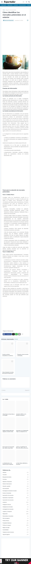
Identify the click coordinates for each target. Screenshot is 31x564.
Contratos (15, 479)
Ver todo (16, 339)
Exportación (3, 5)
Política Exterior (15, 520)
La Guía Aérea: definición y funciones (21, 464)
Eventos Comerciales (15, 493)
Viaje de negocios (15, 534)
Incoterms (16, 5)
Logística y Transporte (15, 511)
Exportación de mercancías (15, 495)
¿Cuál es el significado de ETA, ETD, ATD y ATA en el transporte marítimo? (22, 447)
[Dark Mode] (24, 2)
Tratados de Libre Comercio (15, 532)
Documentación (22, 5)
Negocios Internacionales (11, 10)
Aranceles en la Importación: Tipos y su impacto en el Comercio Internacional (22, 431)
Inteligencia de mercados (15, 507)
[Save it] (27, 20)
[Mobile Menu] (2, 2)
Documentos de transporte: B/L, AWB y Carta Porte (8, 447)
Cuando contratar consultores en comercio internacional (7, 355)
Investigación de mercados (15, 509)
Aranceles (15, 474)
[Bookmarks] (26, 2)
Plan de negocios (15, 518)
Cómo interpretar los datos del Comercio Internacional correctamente (8, 373)
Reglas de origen (15, 527)
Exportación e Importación (15, 497)
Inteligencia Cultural (15, 504)
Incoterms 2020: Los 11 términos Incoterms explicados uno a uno (21, 415)
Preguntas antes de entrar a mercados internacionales (22, 355)
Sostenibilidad (15, 530)
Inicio (4, 10)
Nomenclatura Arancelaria (15, 516)
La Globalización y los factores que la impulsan (8, 464)
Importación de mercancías (15, 500)
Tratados (29, 5)
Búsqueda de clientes (15, 477)
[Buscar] (29, 2)
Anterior (3, 390)
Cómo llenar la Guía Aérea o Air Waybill (9, 415)
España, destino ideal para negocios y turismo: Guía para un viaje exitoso (8, 431)
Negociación (10, 5)
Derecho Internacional (15, 484)
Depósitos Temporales (15, 481)
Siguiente (27, 390)
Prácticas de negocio (15, 525)
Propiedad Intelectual (15, 523)
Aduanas (15, 472)
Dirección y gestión (15, 486)
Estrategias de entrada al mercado (15, 490)
